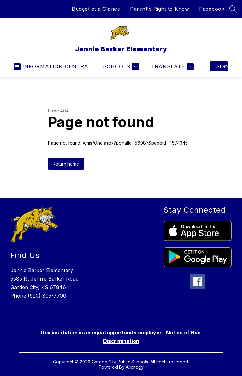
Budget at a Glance (96, 9)
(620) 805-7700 (47, 296)
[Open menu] (52, 67)
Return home (66, 164)
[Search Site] (233, 9)
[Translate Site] (171, 67)
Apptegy (135, 367)
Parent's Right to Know (159, 9)
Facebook (211, 9)
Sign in (222, 66)
